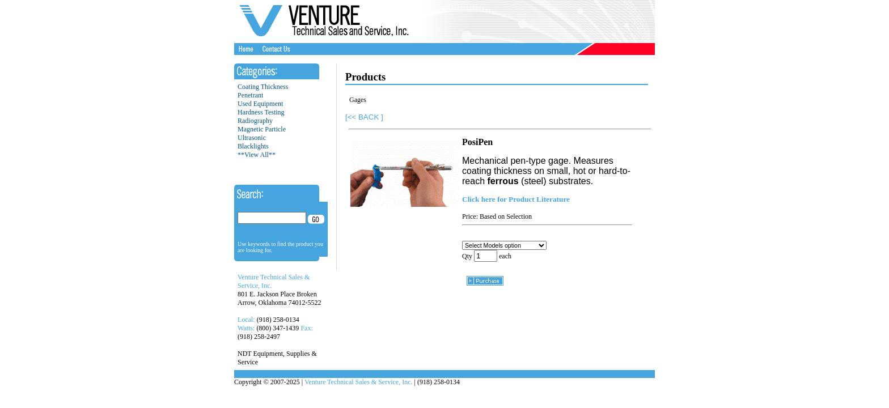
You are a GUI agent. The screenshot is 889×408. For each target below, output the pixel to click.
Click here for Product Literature (516, 199)
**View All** (257, 155)
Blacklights (253, 146)
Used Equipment (260, 104)
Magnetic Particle (262, 129)
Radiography (255, 121)
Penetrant (250, 95)
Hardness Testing (261, 112)
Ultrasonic (252, 138)
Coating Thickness (263, 87)
